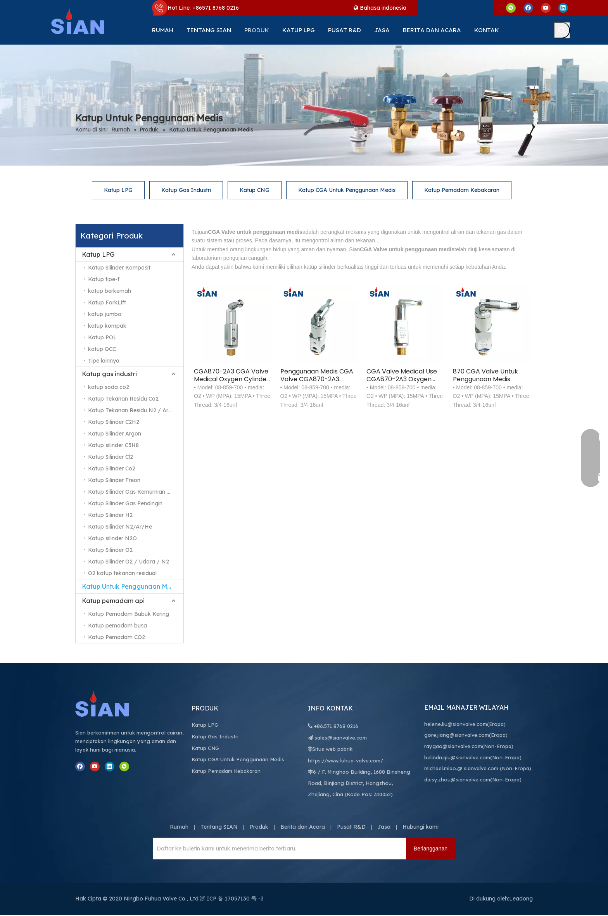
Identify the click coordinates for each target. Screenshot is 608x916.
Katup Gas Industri (186, 190)
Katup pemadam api (113, 601)
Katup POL (102, 337)
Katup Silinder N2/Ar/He (120, 526)
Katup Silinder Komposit (119, 267)
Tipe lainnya (103, 360)
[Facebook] (528, 7)
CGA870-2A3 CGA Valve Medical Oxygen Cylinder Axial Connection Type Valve (231, 375)
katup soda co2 (108, 387)
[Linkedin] (563, 7)
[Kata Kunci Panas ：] (562, 30)
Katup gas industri (109, 374)
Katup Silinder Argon (114, 433)
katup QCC (102, 349)
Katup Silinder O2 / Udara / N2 (128, 561)
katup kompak (107, 325)
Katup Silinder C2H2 (113, 421)
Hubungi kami (420, 827)
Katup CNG (254, 190)
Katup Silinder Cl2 (110, 456)
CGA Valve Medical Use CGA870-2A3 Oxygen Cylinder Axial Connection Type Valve (402, 375)
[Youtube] (546, 7)
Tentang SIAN (219, 827)
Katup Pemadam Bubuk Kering (128, 613)
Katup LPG (118, 190)
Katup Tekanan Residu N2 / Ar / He (135, 410)
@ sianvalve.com (477, 769)
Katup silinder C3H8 (113, 445)
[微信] (511, 7)
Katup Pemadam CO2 (116, 637)
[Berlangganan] (430, 849)
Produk (259, 827)
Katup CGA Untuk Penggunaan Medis (347, 190)
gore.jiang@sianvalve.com (456, 735)
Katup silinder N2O (112, 538)
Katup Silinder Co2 (111, 468)
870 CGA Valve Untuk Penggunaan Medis (485, 375)
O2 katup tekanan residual (122, 573)
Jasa (384, 827)
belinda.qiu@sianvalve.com (457, 758)
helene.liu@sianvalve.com (455, 724)
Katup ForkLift (107, 302)
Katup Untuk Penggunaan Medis (131, 586)
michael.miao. (440, 769)
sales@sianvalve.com (340, 738)
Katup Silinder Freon (114, 480)
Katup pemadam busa (117, 625)
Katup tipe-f (103, 279)
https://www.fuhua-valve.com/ (345, 761)
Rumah (179, 827)
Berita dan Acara (302, 827)
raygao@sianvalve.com (453, 746)
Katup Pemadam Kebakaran (461, 190)
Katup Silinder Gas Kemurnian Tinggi (135, 491)
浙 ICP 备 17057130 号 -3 (232, 898)
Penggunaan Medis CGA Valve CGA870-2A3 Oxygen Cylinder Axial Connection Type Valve (316, 375)
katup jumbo (104, 314)
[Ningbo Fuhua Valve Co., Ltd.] (110, 704)
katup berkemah (109, 290)
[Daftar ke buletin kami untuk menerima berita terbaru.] (186, 849)
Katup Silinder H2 (110, 515)
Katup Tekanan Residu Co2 (123, 398)
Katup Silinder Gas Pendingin (125, 503)
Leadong (521, 898)
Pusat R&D (351, 827)
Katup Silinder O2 (110, 549)
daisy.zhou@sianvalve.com (457, 780)
